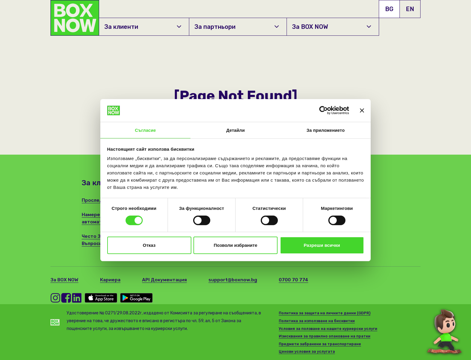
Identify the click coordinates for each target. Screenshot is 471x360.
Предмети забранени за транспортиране (321, 344)
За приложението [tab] (325, 129)
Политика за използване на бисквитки (319, 321)
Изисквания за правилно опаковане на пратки (326, 336)
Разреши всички (322, 245)
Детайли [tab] (235, 129)
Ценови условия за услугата (307, 351)
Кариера (111, 280)
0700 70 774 (296, 280)
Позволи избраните (235, 245)
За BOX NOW (331, 26)
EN (410, 9)
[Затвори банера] (362, 110)
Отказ (149, 245)
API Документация (166, 280)
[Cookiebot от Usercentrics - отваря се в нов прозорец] (322, 109)
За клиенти (143, 26)
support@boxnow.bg (235, 280)
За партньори (236, 26)
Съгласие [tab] (145, 129)
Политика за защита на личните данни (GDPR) (326, 313)
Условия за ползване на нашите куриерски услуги (329, 328)
